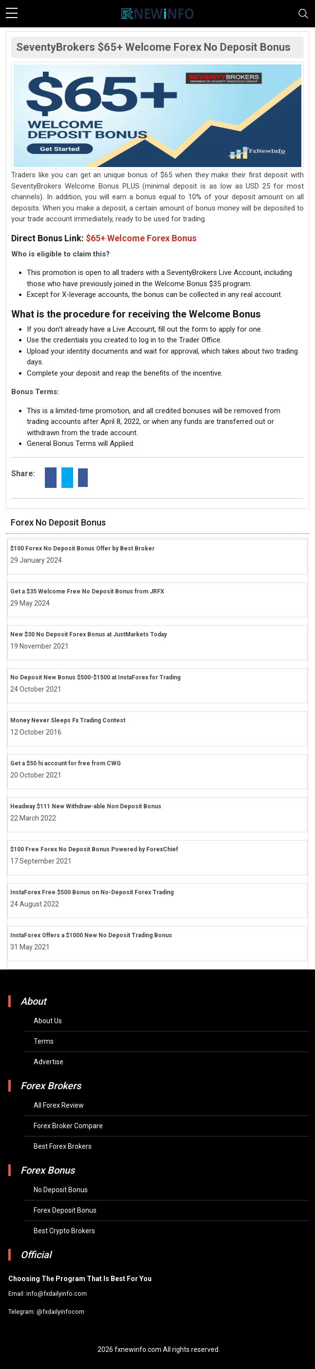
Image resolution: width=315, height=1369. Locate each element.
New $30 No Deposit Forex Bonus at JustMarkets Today (88, 634)
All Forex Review (59, 1105)
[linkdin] (83, 477)
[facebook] (51, 477)
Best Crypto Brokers (64, 1231)
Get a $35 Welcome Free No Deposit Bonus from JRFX (87, 591)
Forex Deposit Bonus (65, 1210)
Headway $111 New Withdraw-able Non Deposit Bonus (85, 806)
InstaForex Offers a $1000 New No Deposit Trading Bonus (91, 935)
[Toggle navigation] (303, 13)
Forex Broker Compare (68, 1126)
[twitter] (67, 477)
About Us (48, 1021)
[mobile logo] (157, 13)
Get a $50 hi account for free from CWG (65, 763)
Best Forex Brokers (63, 1146)
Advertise (48, 1062)
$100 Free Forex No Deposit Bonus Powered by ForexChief (94, 849)
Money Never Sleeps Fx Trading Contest (67, 720)
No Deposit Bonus (61, 1190)
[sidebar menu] (12, 13)
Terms (44, 1041)
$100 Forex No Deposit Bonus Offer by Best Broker (82, 548)
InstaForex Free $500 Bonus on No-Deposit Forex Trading (92, 892)
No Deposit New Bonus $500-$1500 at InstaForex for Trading (95, 677)
